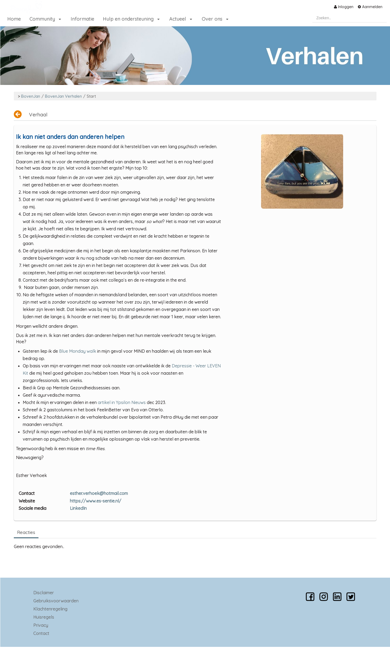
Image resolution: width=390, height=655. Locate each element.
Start (91, 96)
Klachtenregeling (50, 609)
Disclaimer (43, 592)
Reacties (26, 532)
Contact (41, 633)
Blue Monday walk (77, 351)
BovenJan (30, 96)
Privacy (40, 625)
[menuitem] (344, 7)
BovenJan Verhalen (63, 96)
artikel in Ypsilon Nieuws (122, 402)
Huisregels (43, 617)
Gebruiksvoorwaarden (56, 600)
